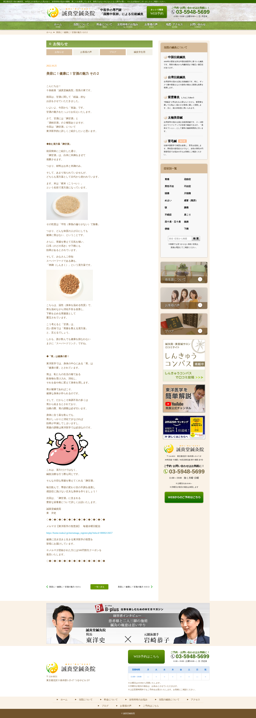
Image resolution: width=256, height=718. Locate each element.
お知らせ (59, 52)
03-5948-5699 (187, 471)
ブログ (112, 52)
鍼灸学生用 (139, 52)
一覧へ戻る (99, 587)
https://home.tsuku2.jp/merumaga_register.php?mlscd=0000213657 (79, 533)
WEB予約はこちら (146, 656)
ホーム (49, 32)
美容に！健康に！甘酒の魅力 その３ (134, 587)
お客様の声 (86, 52)
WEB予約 (156, 11)
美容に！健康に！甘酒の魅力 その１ (65, 587)
